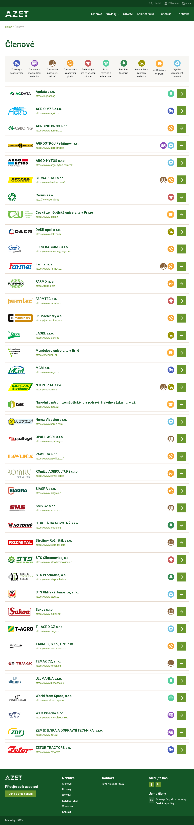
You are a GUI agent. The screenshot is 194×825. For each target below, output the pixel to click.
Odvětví (128, 14)
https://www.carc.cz (47, 406)
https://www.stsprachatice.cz (53, 579)
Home (8, 27)
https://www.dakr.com (48, 234)
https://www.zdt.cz (47, 734)
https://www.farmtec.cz (49, 303)
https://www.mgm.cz (48, 372)
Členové (96, 14)
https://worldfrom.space (50, 700)
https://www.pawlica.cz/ (50, 458)
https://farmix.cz (45, 286)
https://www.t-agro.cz (48, 631)
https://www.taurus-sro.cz (51, 648)
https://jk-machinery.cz (49, 320)
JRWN (19, 820)
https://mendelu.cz (46, 355)
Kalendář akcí (146, 14)
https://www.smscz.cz (49, 510)
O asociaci (165, 14)
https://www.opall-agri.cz (50, 441)
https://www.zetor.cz (48, 752)
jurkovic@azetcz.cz (113, 783)
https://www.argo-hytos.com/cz (54, 165)
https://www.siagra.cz (48, 493)
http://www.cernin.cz (47, 199)
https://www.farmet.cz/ (49, 268)
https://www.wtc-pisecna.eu (52, 717)
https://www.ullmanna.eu (50, 683)
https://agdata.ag (45, 96)
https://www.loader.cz (48, 527)
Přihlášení (173, 3)
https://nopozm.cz (46, 389)
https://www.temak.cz (48, 665)
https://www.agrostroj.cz (50, 147)
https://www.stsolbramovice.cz (54, 562)
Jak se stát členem (21, 793)
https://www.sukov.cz (48, 614)
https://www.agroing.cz (49, 130)
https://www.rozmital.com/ (51, 544)
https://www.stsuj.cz (47, 596)
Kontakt (184, 14)
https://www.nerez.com (49, 424)
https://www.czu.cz (47, 216)
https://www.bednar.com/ (50, 182)
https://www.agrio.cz (48, 113)
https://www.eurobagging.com (53, 251)
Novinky (111, 14)
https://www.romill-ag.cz (50, 475)
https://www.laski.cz (47, 337)
